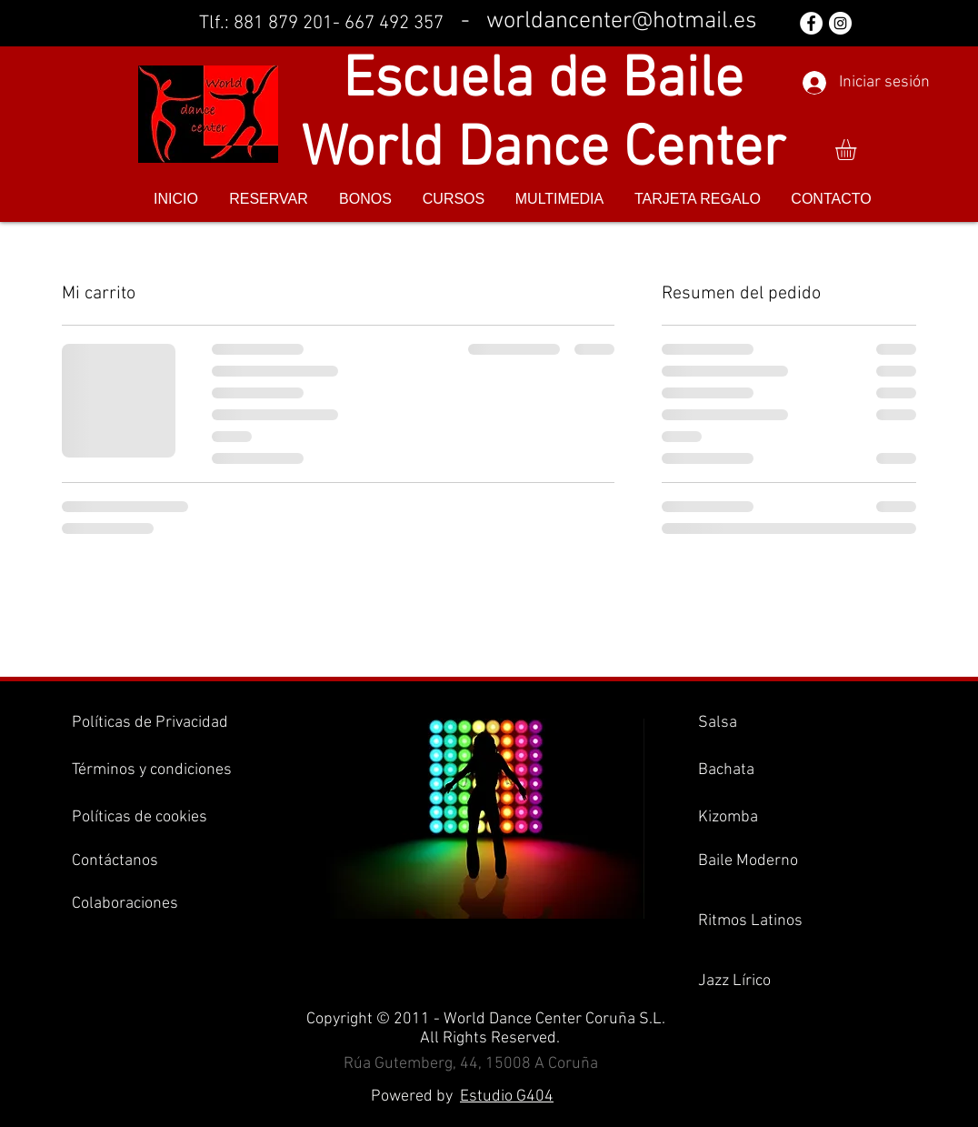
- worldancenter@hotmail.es (609, 21)
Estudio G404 (507, 1096)
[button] (858, 149)
